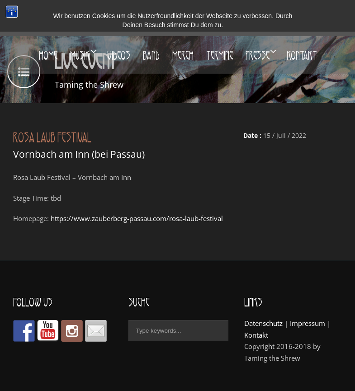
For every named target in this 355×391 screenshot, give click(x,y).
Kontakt (302, 55)
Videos (118, 55)
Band (151, 55)
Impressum (307, 323)
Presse (258, 55)
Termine (219, 55)
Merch (183, 55)
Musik (80, 55)
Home (48, 55)
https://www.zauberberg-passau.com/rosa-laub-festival (137, 218)
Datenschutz (263, 323)
